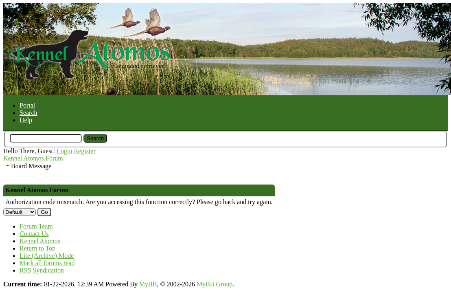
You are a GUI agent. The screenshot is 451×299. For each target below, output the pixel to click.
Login (64, 150)
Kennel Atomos (40, 240)
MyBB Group (214, 284)
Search (28, 112)
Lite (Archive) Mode (47, 255)
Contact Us (34, 233)
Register (84, 150)
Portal (27, 105)
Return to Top (37, 248)
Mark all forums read (47, 262)
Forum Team (36, 226)
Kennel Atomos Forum (33, 158)
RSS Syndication (42, 270)
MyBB (148, 284)
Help (26, 120)
